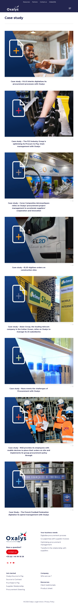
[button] (70, 8)
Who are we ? (46, 576)
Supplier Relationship (15, 586)
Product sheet (47, 588)
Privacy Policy (49, 602)
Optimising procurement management (51, 543)
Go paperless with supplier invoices (55, 539)
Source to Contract (14, 579)
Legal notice (38, 602)
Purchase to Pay (13, 583)
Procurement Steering (15, 589)
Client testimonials (48, 585)
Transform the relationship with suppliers (53, 549)
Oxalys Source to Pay (14, 576)
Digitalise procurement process (53, 535)
